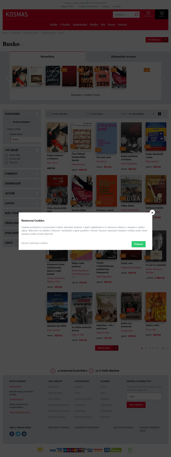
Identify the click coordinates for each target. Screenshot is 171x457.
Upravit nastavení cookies (34, 242)
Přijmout (138, 244)
